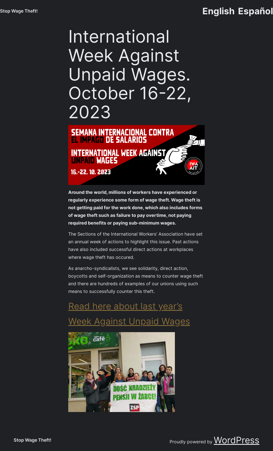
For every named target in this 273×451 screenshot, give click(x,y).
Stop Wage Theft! (19, 11)
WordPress (236, 440)
